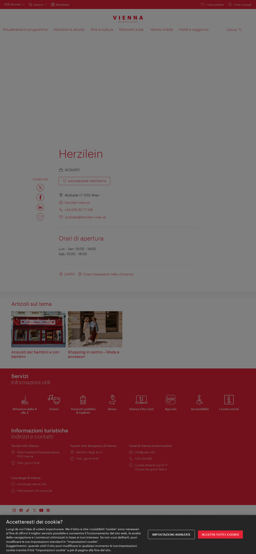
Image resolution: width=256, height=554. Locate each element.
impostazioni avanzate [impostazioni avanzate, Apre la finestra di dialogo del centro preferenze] (171, 535)
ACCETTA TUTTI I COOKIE (220, 535)
